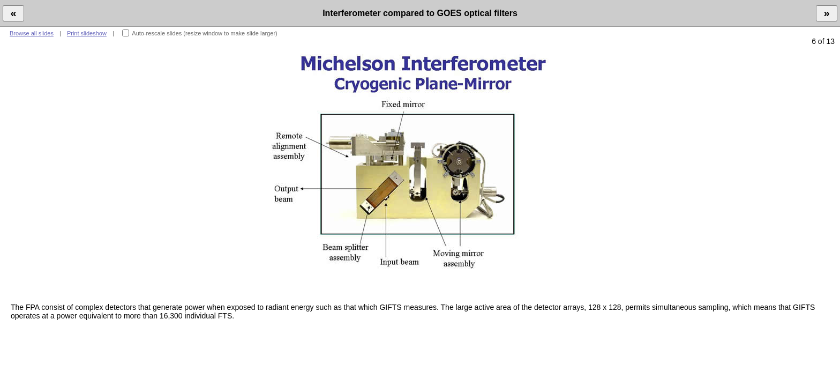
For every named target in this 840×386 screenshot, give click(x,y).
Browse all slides (32, 33)
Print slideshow (87, 33)
